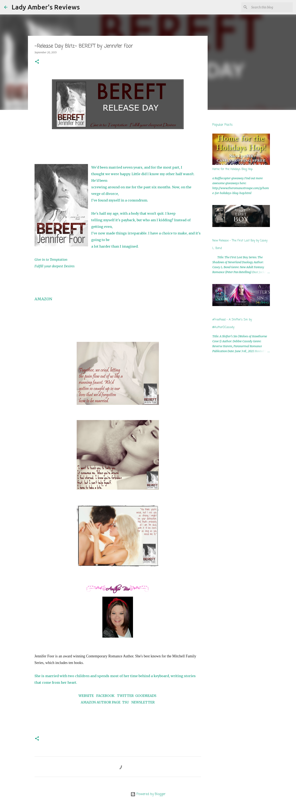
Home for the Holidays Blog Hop (232, 169)
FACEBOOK (105, 696)
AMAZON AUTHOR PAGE (100, 702)
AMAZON (43, 299)
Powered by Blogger (148, 794)
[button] (37, 62)
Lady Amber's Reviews (46, 7)
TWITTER (125, 696)
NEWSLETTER (143, 702)
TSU (125, 702)
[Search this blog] (271, 7)
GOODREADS (145, 696)
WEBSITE (86, 696)
